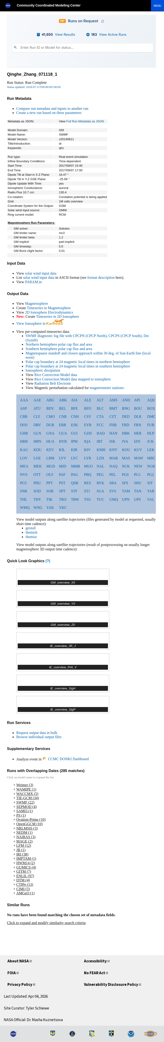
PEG (100, 475)
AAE (37, 400)
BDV (50, 408)
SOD (37, 491)
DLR (137, 417)
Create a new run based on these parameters (48, 113)
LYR (87, 458)
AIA (74, 400)
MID (62, 466)
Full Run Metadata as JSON (85, 121)
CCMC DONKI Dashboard (65, 759)
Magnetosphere (36, 303)
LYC (74, 458)
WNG (37, 508)
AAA (24, 400)
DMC (151, 417)
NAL (100, 466)
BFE (74, 408)
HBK (126, 433)
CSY (87, 417)
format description (101, 277)
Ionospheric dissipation (43, 370)
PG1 (137, 475)
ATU (37, 408)
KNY (113, 450)
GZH (88, 433)
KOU (126, 450)
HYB (63, 441)
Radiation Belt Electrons (52, 383)
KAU (24, 450)
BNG (126, 408)
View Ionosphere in (40, 323)
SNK (23, 491)
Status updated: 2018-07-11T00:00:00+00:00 (34, 87)
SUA (100, 491)
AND (126, 400)
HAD (101, 433)
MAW (138, 458)
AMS (113, 400)
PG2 (150, 475)
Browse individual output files (38, 737)
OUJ (49, 475)
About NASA (19, 961)
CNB (63, 417)
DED (126, 417)
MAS (126, 458)
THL (23, 499)
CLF (36, 417)
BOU (138, 408)
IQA (87, 441)
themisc (31, 537)
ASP (23, 408)
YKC (63, 508)
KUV (138, 450)
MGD (50, 466)
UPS (137, 499)
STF (74, 491)
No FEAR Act (96, 973)
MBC (151, 458)
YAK (50, 508)
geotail (31, 528)
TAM (126, 491)
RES (87, 483)
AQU (151, 400)
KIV (87, 450)
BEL (62, 408)
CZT (112, 417)
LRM (50, 458)
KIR (74, 450)
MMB (75, 466)
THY (37, 499)
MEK (37, 466)
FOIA (12, 973)
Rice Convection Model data (55, 375)
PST (62, 483)
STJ (87, 491)
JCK (150, 441)
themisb (31, 532)
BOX (151, 408)
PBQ (87, 475)
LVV (62, 458)
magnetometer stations (106, 388)
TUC (100, 499)
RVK (100, 483)
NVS (23, 475)
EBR (62, 425)
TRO (62, 499)
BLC (100, 408)
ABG (50, 400)
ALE (87, 400)
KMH (101, 450)
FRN (137, 425)
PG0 (125, 475)
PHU (37, 483)
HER (137, 433)
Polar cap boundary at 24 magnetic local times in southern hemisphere (78, 366)
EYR (87, 425)
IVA (125, 441)
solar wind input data (41, 273)
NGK (151, 466)
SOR (50, 491)
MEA (24, 466)
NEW (138, 466)
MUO (88, 466)
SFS (125, 483)
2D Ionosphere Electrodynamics (49, 312)
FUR (150, 425)
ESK (74, 425)
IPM (74, 441)
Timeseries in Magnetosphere (49, 308)
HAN (113, 433)
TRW (75, 499)
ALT (100, 400)
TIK (49, 499)
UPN (125, 499)
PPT (49, 483)
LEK (150, 450)
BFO (87, 408)
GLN (37, 433)
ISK (112, 441)
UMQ (113, 499)
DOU (24, 425)
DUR (50, 425)
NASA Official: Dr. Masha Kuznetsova (33, 1019)
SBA (113, 483)
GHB (24, 433)
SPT (62, 491)
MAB (113, 458)
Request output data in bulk (36, 733)
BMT (113, 408)
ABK (63, 400)
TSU (87, 499)
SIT (150, 483)
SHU (137, 483)
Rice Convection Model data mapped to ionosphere (72, 379)
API (137, 400)
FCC (100, 425)
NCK (126, 466)
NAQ (113, 466)
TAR (150, 491)
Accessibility (96, 961)
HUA (50, 441)
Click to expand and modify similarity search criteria (46, 923)
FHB (113, 425)
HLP (150, 433)
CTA (100, 417)
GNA (50, 433)
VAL (150, 499)
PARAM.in (33, 282)
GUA (63, 433)
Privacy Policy (20, 984)
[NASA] (10, 5)
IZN (137, 441)
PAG (74, 475)
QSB (74, 483)
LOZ (37, 458)
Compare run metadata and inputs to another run (52, 108)
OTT (37, 475)
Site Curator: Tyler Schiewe (26, 1008)
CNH (75, 417)
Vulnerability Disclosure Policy (112, 984)
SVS (112, 491)
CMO (50, 417)
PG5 (23, 483)
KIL (62, 450)
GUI (74, 433)
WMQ (25, 508)
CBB (23, 417)
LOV (24, 458)
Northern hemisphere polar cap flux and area (59, 344)
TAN (137, 491)
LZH (100, 458)
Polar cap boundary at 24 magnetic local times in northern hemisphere (78, 362)
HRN (37, 441)
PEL (112, 475)
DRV (37, 425)
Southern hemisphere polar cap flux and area (59, 349)
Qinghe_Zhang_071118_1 (32, 74)
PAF (62, 475)
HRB (24, 441)
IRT (100, 441)
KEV (50, 450)
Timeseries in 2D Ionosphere (57, 316)
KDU (37, 450)
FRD (125, 425)
